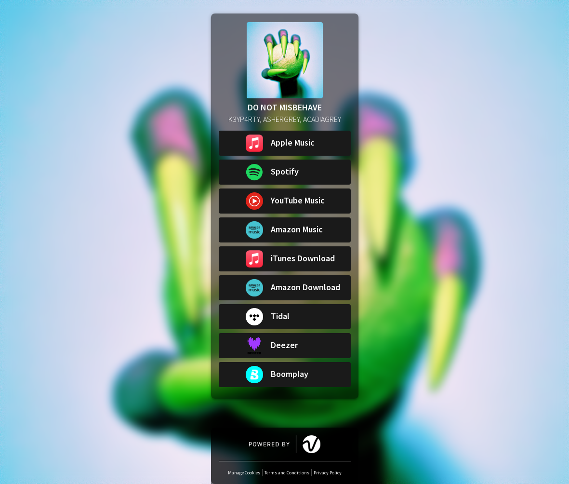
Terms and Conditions (287, 473)
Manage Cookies (244, 473)
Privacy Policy (328, 473)
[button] (285, 143)
